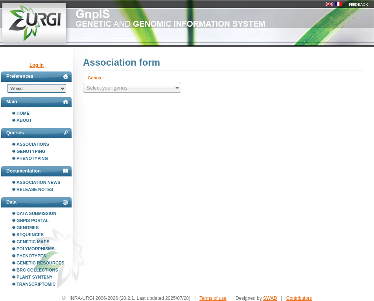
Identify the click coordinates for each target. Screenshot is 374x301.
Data (37, 202)
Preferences (37, 76)
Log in (36, 65)
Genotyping (31, 151)
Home (23, 113)
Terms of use (213, 298)
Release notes (35, 189)
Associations (33, 144)
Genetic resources (40, 263)
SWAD (270, 298)
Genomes (28, 227)
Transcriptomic (36, 284)
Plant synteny (35, 277)
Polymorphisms (36, 248)
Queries (37, 133)
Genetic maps (33, 241)
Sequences (30, 234)
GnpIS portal (33, 220)
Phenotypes (31, 255)
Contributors (299, 298)
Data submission (36, 213)
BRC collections (37, 270)
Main (37, 102)
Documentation (37, 171)
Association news (39, 182)
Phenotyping (32, 158)
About (24, 120)
